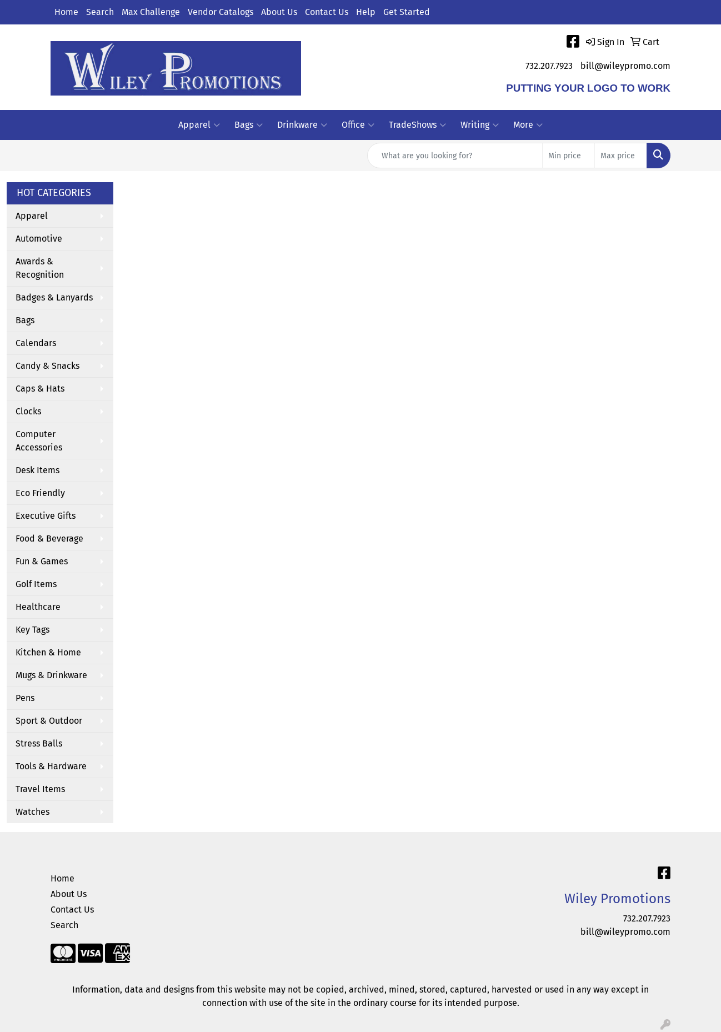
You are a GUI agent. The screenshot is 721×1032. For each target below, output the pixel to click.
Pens (25, 698)
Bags (248, 125)
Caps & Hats (40, 388)
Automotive (39, 238)
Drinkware (302, 125)
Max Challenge (151, 12)
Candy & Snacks (47, 365)
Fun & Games (42, 561)
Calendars (36, 343)
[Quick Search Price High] (620, 155)
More (528, 125)
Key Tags (32, 629)
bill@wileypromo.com (625, 66)
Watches (32, 811)
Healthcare (38, 607)
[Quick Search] (455, 155)
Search (100, 12)
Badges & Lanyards (54, 297)
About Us (279, 12)
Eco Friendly (40, 493)
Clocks (28, 411)
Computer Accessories (39, 441)
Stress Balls (39, 743)
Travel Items (40, 789)
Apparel (199, 125)
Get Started (406, 12)
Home (66, 12)
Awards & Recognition (40, 268)
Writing (479, 125)
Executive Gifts (46, 515)
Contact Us (326, 12)
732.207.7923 (549, 66)
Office (358, 125)
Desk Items (37, 470)
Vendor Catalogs (220, 12)
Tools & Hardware (51, 766)
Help (365, 12)
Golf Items (36, 584)
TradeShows (417, 125)
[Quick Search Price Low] (568, 155)
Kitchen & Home (48, 652)
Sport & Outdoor (49, 720)
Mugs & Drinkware (51, 675)
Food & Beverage (49, 538)
